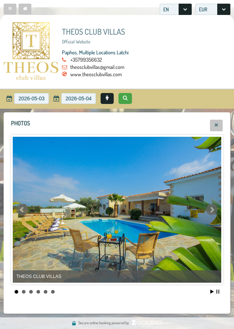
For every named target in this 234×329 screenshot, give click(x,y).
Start (212, 292)
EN (166, 9)
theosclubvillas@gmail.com (97, 66)
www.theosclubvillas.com (96, 74)
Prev (22, 210)
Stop (217, 292)
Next (212, 210)
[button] (10, 9)
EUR (203, 9)
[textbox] (31, 98)
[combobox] (176, 9)
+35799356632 (86, 59)
